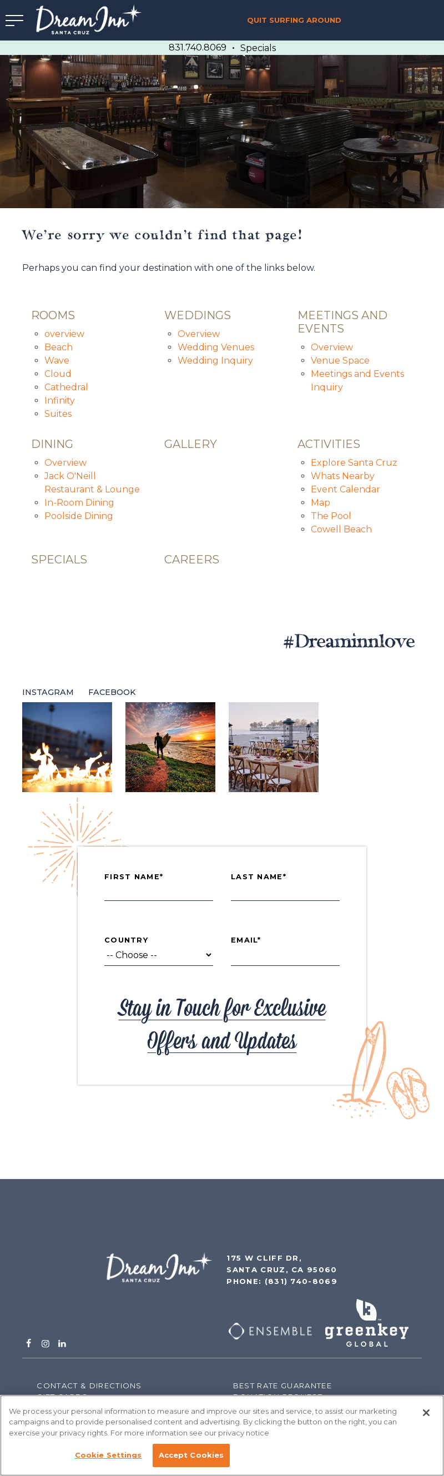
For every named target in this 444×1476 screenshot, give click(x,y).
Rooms (53, 315)
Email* (246, 940)
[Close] (426, 1413)
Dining (52, 444)
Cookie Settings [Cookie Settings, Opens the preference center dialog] (108, 1454)
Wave (56, 360)
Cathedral (66, 387)
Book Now (396, 20)
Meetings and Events (342, 322)
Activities (328, 444)
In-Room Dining (79, 502)
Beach (58, 347)
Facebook (112, 692)
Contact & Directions (89, 1385)
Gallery (190, 444)
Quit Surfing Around (294, 20)
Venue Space (340, 360)
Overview (199, 334)
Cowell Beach (341, 529)
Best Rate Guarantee (282, 1385)
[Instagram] (45, 1343)
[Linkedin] (62, 1343)
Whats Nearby (343, 476)
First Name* (133, 877)
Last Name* (258, 877)
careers (191, 559)
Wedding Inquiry (215, 360)
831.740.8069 (197, 47)
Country (126, 940)
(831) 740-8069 (301, 1281)
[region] (222, 1435)
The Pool (331, 516)
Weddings (197, 315)
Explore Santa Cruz (354, 462)
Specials (258, 48)
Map (320, 502)
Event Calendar (345, 489)
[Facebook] (28, 1343)
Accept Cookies (191, 1454)
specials (59, 559)
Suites (58, 414)
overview (64, 334)
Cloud (58, 374)
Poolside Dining (78, 516)
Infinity (59, 400)
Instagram (48, 692)
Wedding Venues (216, 347)
